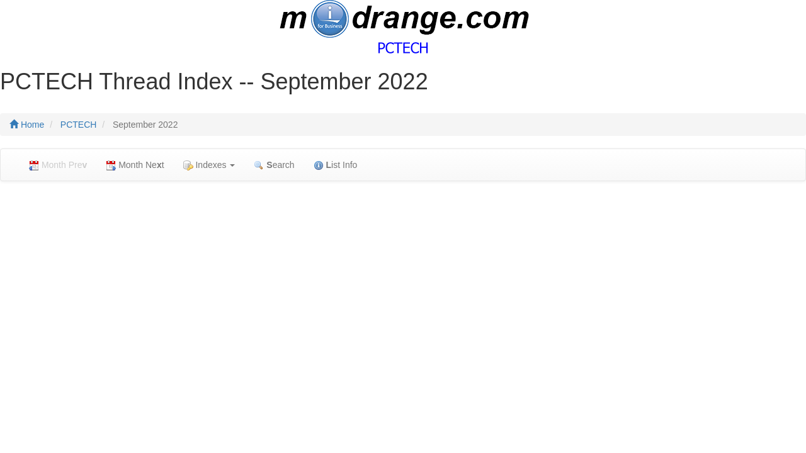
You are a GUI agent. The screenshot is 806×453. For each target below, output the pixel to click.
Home (26, 125)
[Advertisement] (403, 282)
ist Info (336, 165)
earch (274, 165)
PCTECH (78, 125)
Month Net (135, 165)
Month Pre (58, 165)
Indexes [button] (209, 165)
